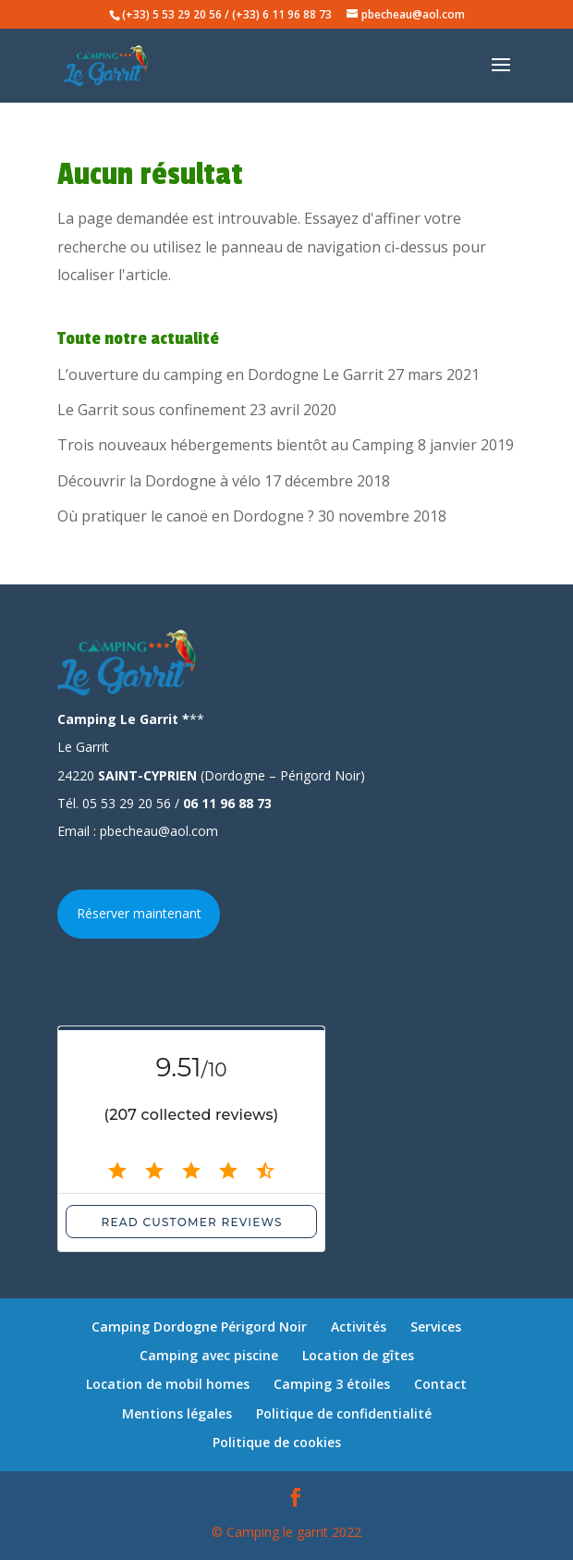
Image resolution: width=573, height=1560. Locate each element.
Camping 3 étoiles (332, 1384)
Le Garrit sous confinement (151, 409)
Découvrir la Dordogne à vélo (159, 481)
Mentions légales (177, 1413)
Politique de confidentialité (344, 1413)
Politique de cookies (277, 1442)
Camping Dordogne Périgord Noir (199, 1326)
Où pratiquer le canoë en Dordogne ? (185, 516)
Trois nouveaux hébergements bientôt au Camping (235, 445)
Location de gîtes (358, 1355)
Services (435, 1326)
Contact (440, 1384)
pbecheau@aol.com (159, 831)
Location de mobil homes (168, 1384)
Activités (358, 1326)
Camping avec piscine (209, 1355)
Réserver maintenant (139, 913)
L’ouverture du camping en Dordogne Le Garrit (220, 374)
